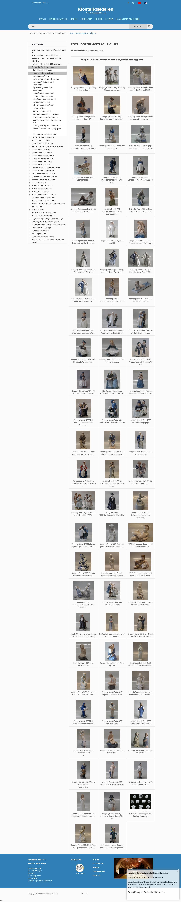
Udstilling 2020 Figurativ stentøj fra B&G (46, 222)
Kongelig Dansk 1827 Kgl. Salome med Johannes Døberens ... (140, 515)
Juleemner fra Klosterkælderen (43, 237)
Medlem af (76, 860)
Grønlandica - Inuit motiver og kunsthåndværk (48, 203)
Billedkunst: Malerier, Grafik (42, 188)
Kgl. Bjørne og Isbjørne (41, 102)
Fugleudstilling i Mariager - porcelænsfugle (47, 219)
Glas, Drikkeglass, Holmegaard (43, 173)
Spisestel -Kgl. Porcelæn (41, 149)
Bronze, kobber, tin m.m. (41, 191)
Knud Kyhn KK (37, 206)
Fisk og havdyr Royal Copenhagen (45, 117)
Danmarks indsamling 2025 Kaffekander (46, 55)
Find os (95, 860)
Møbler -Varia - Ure (39, 182)
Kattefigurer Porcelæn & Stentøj (44, 99)
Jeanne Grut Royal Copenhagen (43, 197)
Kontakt (109, 19)
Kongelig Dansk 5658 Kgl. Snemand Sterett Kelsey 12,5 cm (112, 816)
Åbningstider (86, 19)
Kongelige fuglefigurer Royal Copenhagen (43, 83)
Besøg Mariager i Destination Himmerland (146, 892)
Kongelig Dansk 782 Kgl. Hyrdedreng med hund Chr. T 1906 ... (112, 179)
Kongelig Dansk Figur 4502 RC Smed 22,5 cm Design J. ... (83, 784)
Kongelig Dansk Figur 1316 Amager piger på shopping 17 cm (140, 362)
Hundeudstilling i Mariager (41, 228)
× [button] (177, 871)
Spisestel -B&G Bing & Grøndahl (43, 155)
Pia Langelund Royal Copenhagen (45, 134)
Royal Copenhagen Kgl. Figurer (44, 73)
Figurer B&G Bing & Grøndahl (42, 143)
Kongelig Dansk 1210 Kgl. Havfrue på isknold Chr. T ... (112, 301)
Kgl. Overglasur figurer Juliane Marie (46, 79)
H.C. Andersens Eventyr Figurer (43, 216)
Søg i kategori (138, 26)
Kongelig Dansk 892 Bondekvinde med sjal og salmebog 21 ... (112, 211)
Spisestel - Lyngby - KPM (41, 164)
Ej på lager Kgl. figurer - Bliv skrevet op (47, 126)
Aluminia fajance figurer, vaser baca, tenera (47, 146)
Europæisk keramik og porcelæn (44, 194)
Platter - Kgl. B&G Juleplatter (42, 185)
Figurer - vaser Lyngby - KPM (42, 152)
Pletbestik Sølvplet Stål (40, 231)
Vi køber (98, 19)
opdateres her (159, 877)
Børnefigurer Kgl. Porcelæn (42, 70)
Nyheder (74, 19)
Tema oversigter (38, 209)
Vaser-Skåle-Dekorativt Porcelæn (44, 179)
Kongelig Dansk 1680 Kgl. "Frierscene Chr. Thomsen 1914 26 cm (112, 483)
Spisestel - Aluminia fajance (42, 161)
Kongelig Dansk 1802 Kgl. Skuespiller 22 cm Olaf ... (112, 515)
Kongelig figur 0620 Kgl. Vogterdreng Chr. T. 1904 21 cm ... (83, 148)
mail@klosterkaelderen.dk (42, 881)
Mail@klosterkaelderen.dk (127, 19)
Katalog (42, 19)
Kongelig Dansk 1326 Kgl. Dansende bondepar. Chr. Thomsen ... (83, 422)
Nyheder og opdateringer (41, 140)
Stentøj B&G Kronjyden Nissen (43, 158)
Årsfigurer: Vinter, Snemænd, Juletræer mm (47, 121)
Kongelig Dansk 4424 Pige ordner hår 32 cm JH (83, 752)
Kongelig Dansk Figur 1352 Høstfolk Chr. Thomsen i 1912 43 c (112, 422)
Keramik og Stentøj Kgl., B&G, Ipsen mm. (46, 64)
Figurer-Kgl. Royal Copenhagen (52, 33)
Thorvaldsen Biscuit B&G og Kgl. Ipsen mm (47, 130)
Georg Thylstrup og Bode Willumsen (46, 114)
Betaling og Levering (58, 19)
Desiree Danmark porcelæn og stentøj (46, 167)
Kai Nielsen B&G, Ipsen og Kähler (44, 212)
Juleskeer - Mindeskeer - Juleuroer (44, 176)
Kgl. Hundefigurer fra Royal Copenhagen (43, 89)
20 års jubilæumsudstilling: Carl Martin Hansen (49, 225)
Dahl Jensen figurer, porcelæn (43, 137)
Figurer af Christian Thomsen (43, 96)
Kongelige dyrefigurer (41, 76)
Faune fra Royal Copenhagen (43, 93)
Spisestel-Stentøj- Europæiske (43, 170)
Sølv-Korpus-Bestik (39, 234)
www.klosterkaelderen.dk (139, 887)
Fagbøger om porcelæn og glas (43, 200)
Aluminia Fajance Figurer (42, 111)
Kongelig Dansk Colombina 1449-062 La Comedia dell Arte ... (83, 483)
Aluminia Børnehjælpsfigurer (43, 105)
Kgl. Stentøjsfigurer (40, 108)
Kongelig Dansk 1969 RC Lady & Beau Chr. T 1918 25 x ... (83, 604)
